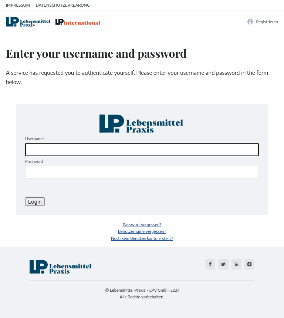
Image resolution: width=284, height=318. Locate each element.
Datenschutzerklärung (63, 4)
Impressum (18, 4)
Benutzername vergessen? (142, 231)
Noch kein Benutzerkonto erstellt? (142, 238)
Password (34, 161)
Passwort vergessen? (142, 224)
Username (34, 138)
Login (35, 201)
